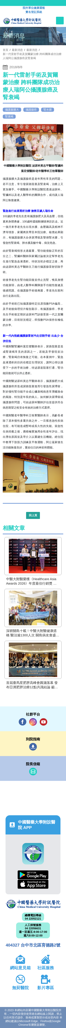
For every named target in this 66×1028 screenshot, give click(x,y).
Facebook (22, 722)
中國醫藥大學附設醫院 (33, 904)
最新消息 (31, 49)
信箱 (33, 771)
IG (33, 722)
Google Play (33, 875)
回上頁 (33, 515)
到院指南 (33, 747)
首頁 (5, 49)
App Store (33, 884)
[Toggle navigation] (60, 20)
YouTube (43, 722)
